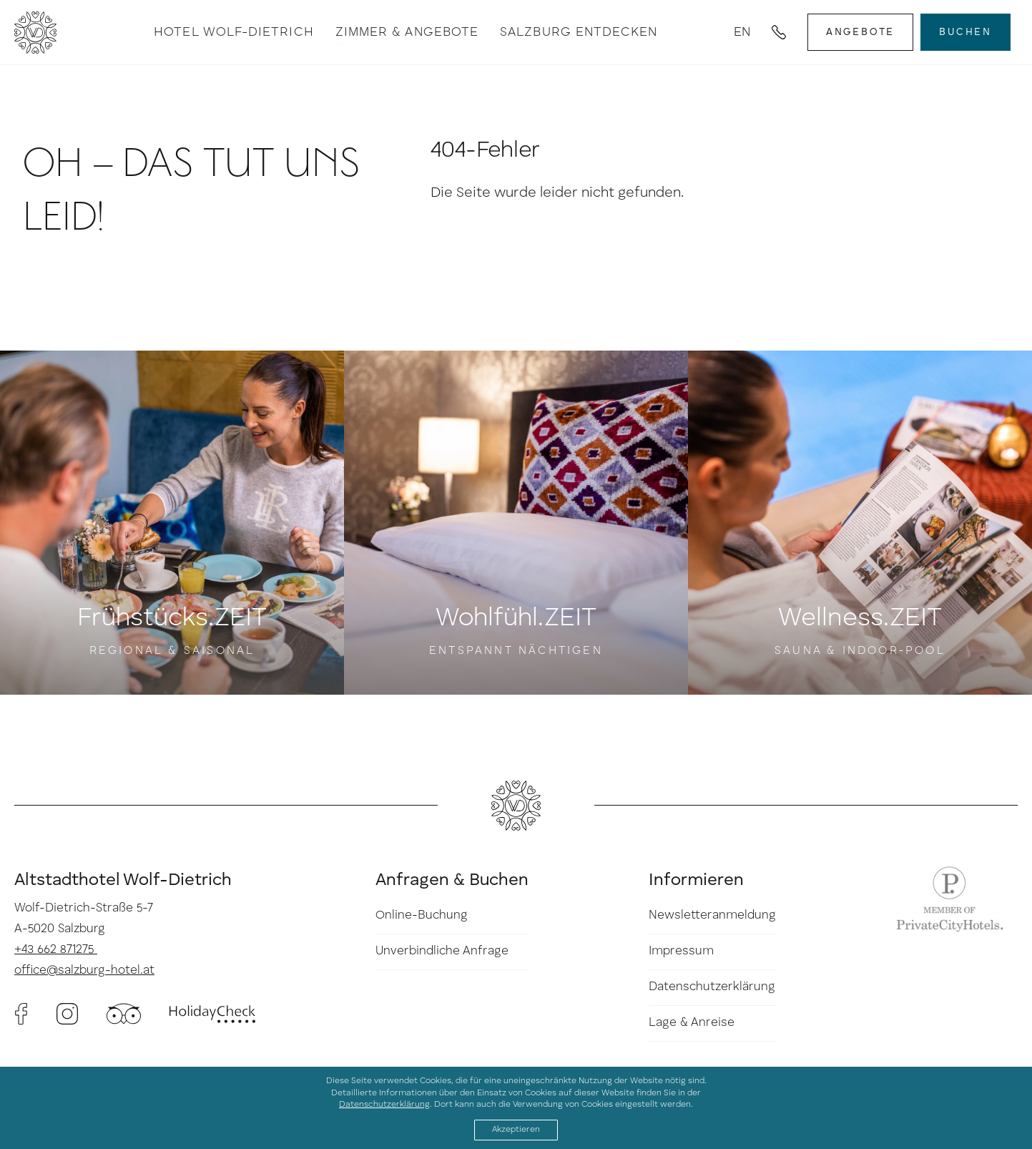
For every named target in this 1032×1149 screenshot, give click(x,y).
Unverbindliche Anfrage (441, 951)
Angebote (860, 32)
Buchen (965, 32)
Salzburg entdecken (578, 32)
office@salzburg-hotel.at (84, 970)
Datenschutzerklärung (712, 987)
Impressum (681, 951)
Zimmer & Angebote (406, 32)
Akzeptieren (516, 1129)
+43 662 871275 (55, 950)
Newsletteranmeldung (712, 915)
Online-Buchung (421, 915)
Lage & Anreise (691, 1023)
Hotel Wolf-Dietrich (234, 32)
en (742, 32)
